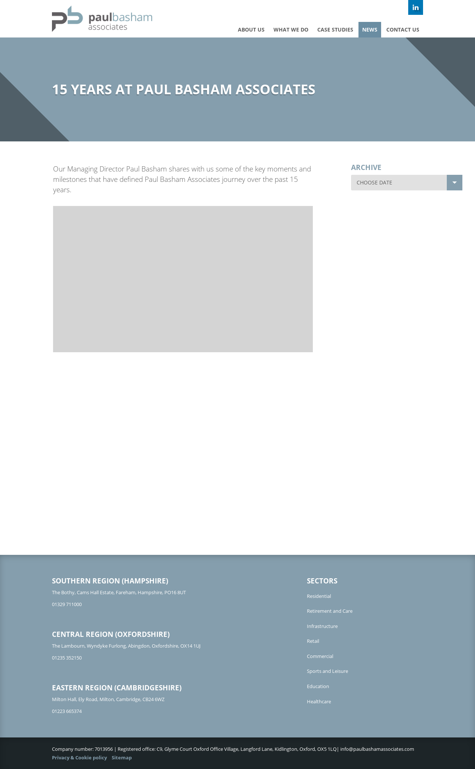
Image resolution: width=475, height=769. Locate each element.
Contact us (402, 29)
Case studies (335, 29)
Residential (319, 596)
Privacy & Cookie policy (79, 757)
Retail (313, 641)
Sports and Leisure (327, 671)
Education (318, 686)
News (369, 29)
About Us (251, 29)
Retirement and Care (330, 611)
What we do (290, 29)
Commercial (320, 656)
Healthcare (319, 701)
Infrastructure (322, 626)
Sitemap (122, 757)
